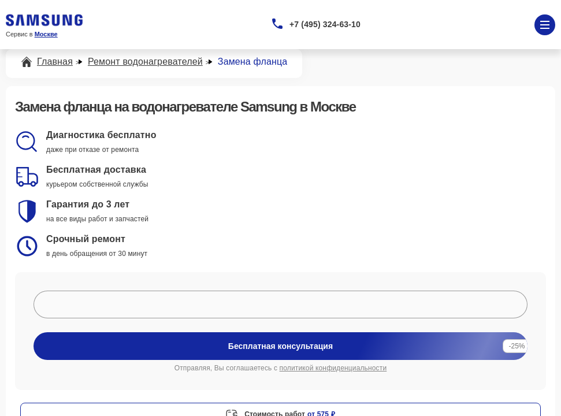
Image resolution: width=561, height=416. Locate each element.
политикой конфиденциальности (333, 368)
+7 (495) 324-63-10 (325, 24)
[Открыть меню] (544, 24)
